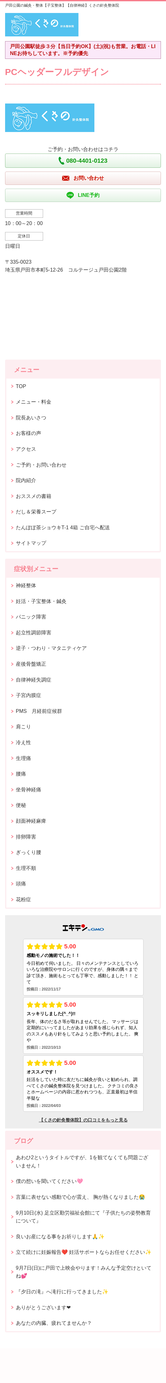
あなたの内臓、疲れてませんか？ (54, 1323)
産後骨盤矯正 (31, 664)
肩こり (23, 726)
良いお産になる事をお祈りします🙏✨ (60, 1236)
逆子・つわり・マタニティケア (51, 648)
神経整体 (26, 585)
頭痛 (21, 883)
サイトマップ (31, 543)
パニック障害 (31, 616)
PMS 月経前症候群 (39, 711)
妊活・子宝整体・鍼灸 (41, 601)
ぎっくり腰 (28, 852)
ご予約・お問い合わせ (41, 465)
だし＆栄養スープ (36, 511)
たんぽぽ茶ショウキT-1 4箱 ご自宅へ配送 (63, 527)
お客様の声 (28, 433)
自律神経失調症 (33, 679)
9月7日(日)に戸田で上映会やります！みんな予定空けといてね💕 (83, 1272)
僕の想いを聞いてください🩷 (49, 1181)
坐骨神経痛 (28, 789)
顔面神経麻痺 (31, 821)
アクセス (26, 449)
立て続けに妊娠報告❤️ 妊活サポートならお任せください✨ (83, 1252)
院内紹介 (26, 480)
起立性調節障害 (33, 632)
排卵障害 (26, 836)
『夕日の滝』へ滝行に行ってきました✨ (62, 1291)
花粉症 (23, 899)
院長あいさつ (31, 417)
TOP (21, 386)
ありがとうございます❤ (43, 1307)
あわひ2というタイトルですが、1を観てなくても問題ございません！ (82, 1161)
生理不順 (26, 868)
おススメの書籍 (33, 496)
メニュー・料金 (33, 402)
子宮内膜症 (28, 695)
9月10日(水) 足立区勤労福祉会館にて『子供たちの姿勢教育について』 (83, 1217)
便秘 (21, 805)
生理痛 (23, 758)
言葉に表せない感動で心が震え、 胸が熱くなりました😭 (80, 1197)
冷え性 (23, 742)
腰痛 (21, 773)
